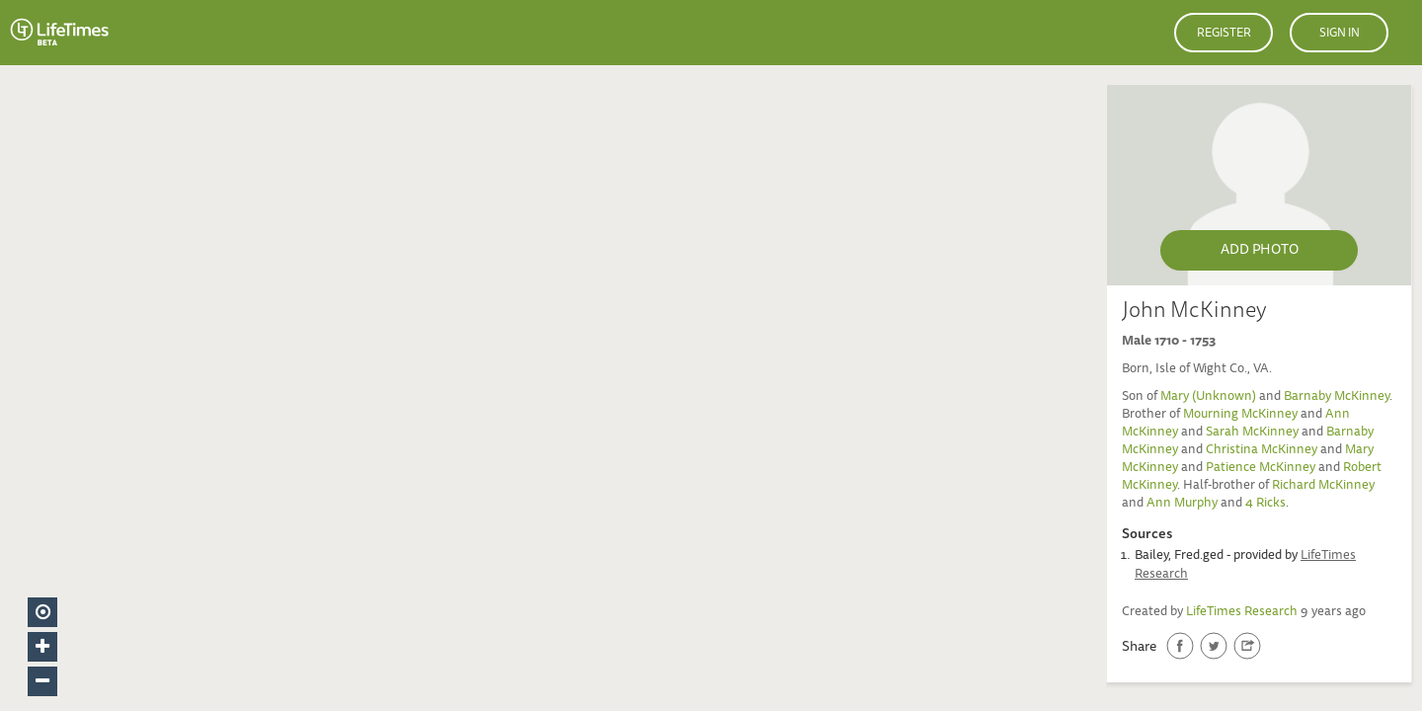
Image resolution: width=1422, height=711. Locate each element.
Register (1224, 34)
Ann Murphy (1182, 504)
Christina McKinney (1261, 450)
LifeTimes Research (1242, 612)
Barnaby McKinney (1336, 397)
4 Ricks (1265, 504)
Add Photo (1260, 251)
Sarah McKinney (1252, 433)
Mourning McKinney (1240, 415)
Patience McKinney (1260, 468)
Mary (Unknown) (1208, 397)
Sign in (1339, 34)
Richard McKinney (1323, 486)
